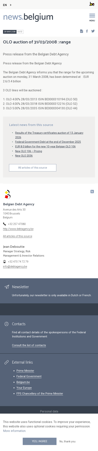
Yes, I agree (39, 441)
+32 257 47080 (17, 224)
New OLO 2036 (24, 155)
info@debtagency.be (15, 266)
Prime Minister (25, 370)
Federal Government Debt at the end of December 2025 (48, 141)
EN (5, 5)
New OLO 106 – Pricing (28, 151)
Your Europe (24, 387)
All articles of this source (32, 167)
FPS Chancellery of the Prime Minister (40, 393)
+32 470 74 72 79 (18, 261)
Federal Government (29, 376)
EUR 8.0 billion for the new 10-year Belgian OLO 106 (45, 146)
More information (14, 431)
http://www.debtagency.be (18, 228)
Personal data (49, 411)
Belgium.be (23, 382)
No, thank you (67, 441)
